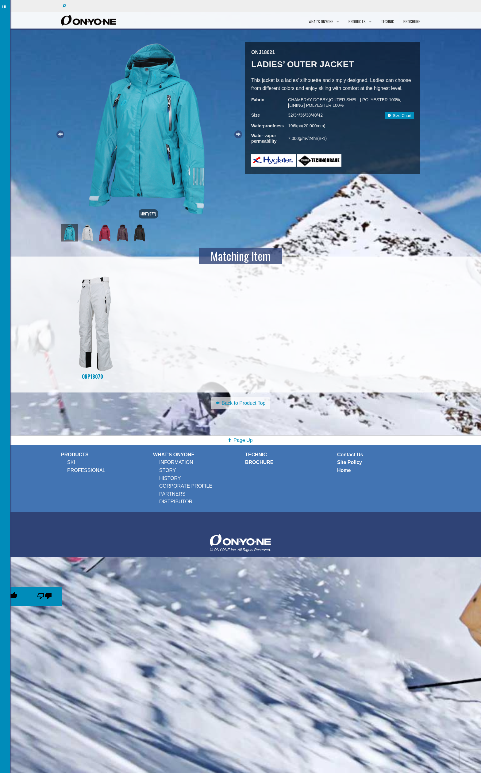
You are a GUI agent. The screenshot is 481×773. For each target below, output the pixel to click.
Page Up (242, 440)
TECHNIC (387, 21)
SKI (71, 462)
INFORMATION (176, 462)
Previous (59, 133)
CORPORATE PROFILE (185, 486)
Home (344, 470)
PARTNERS (172, 494)
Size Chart (399, 115)
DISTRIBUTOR (175, 501)
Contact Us (350, 454)
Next (237, 133)
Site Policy (349, 462)
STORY (167, 470)
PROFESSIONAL (86, 470)
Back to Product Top (241, 403)
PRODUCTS (357, 21)
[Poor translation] (44, 596)
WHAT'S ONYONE (321, 21)
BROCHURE (411, 21)
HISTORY (170, 478)
